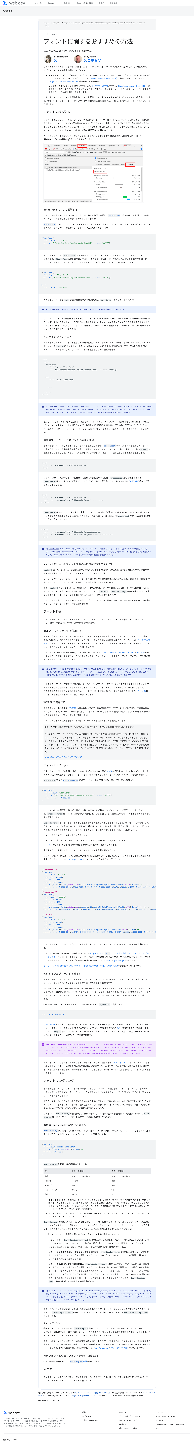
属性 (78, 1361)
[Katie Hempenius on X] (55, 61)
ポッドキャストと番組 (128, 1428)
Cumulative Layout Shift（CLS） (132, 86)
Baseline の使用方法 (85, 3)
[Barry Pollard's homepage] (99, 61)
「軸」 (119, 1028)
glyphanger (119, 960)
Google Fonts (54, 549)
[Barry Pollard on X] (85, 61)
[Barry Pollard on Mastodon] (92, 61)
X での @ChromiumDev (165, 1416)
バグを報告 (86, 1416)
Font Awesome (101, 1348)
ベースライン (66, 3)
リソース (38, 3)
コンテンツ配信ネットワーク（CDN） (117, 652)
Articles (7, 10)
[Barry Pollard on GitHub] (89, 61)
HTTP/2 (140, 652)
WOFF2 (72, 708)
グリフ (109, 771)
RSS (157, 1428)
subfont (107, 960)
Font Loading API (81, 309)
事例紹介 (113, 3)
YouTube (159, 1420)
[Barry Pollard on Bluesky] (96, 61)
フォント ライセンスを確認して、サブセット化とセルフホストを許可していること (81, 966)
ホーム (46, 34)
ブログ (101, 3)
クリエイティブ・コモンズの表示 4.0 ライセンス (92, 1393)
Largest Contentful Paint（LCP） (64, 81)
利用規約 (6, 1440)
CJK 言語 (141, 691)
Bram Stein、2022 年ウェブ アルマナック (63, 757)
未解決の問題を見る (90, 1420)
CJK (50, 845)
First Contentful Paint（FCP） (104, 78)
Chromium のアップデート (129, 1420)
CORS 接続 (134, 481)
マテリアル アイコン (120, 1348)
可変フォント (119, 1062)
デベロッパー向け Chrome (129, 1416)
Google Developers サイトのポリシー (85, 1396)
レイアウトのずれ (100, 86)
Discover (51, 3)
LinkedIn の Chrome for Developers (170, 1424)
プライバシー (17, 1440)
